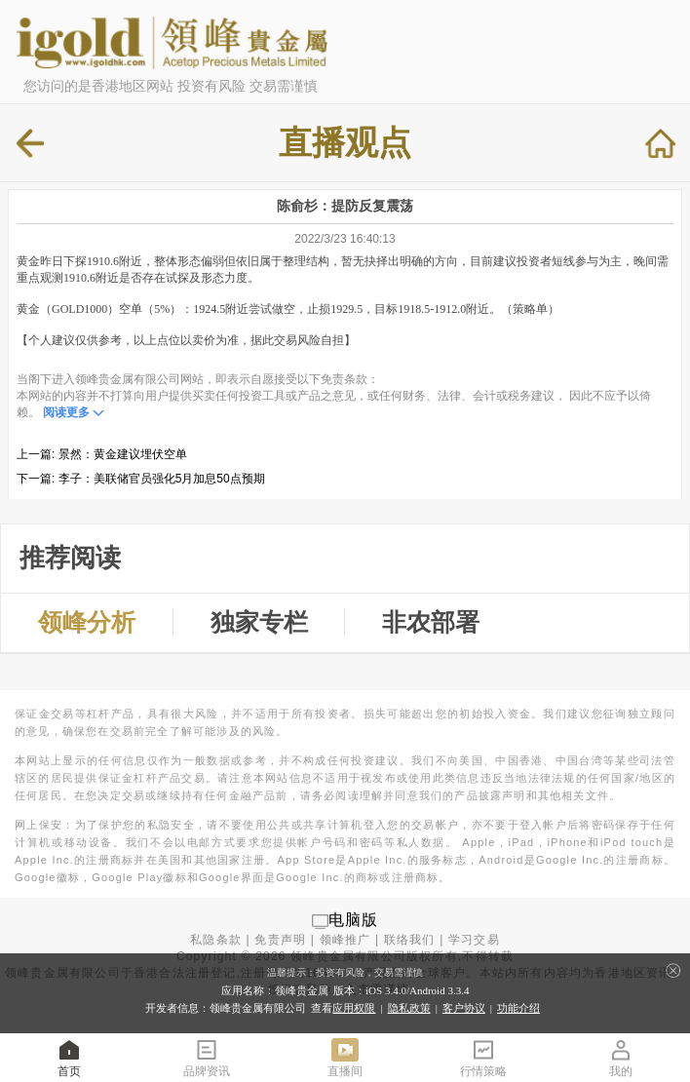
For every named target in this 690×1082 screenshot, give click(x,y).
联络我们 (410, 940)
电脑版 (353, 920)
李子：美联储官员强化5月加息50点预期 (161, 478)
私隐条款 (216, 940)
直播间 (345, 1057)
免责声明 (280, 940)
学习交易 (474, 940)
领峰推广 (345, 940)
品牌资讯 (206, 1057)
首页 (69, 1057)
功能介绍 (518, 1008)
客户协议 (463, 1008)
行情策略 (483, 1057)
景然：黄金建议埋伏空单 (122, 454)
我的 (620, 1057)
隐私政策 (409, 1008)
